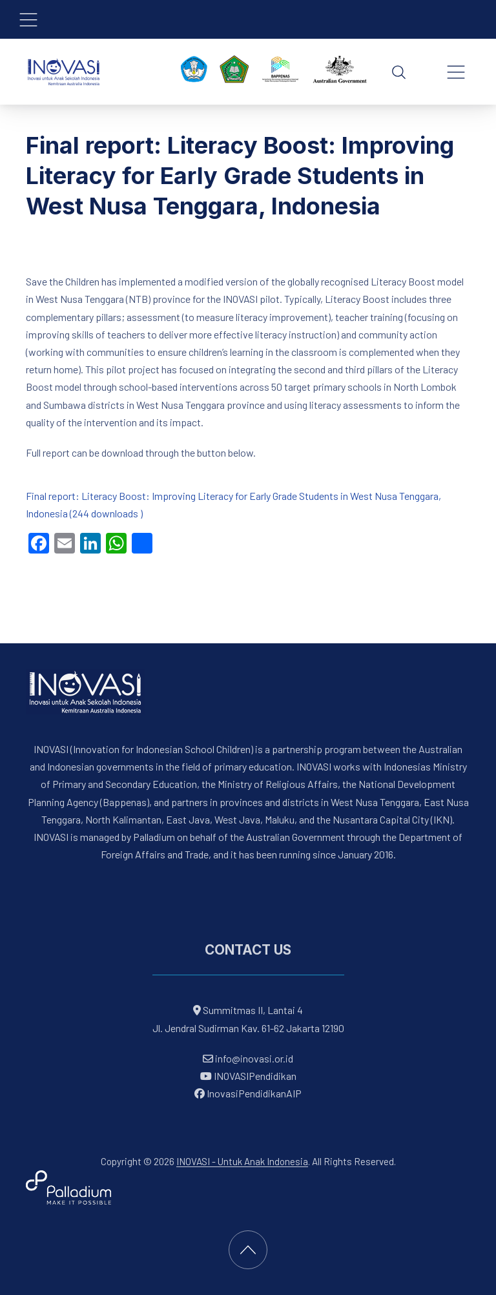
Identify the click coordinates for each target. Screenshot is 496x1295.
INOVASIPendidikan (248, 1076)
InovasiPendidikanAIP (248, 1093)
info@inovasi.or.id (253, 1058)
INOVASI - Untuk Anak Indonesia (242, 1161)
